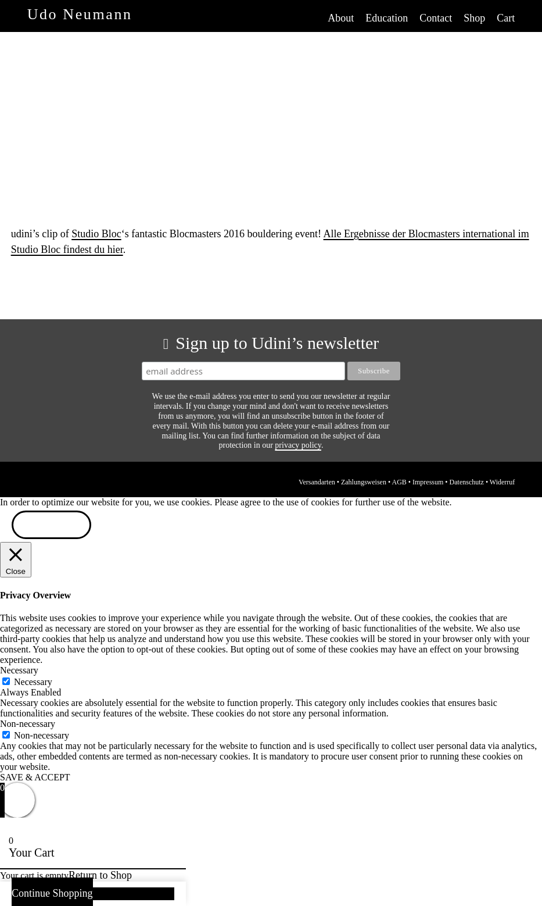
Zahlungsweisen (363, 482)
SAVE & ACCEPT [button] (35, 777)
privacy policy (298, 445)
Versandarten (317, 482)
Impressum (427, 482)
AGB (399, 482)
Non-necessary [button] (27, 724)
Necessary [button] (19, 670)
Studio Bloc (96, 234)
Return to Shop (100, 875)
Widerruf (502, 482)
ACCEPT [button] (51, 526)
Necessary (33, 682)
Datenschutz (467, 482)
